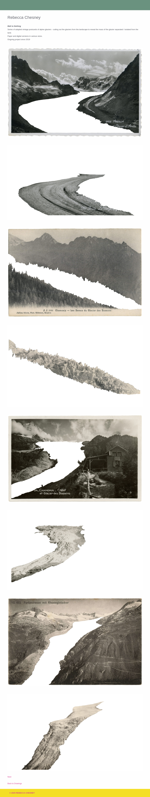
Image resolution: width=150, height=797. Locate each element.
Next (9, 777)
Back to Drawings (14, 783)
